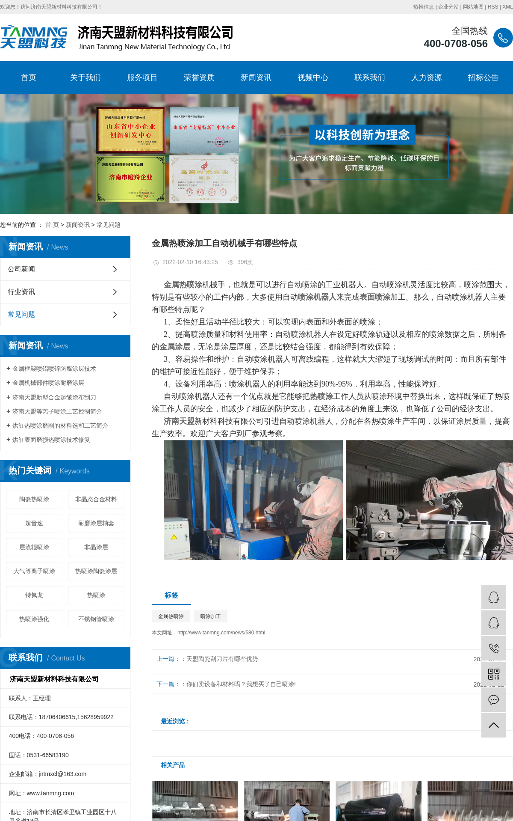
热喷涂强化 (34, 619)
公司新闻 (21, 269)
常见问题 (109, 224)
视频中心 (313, 77)
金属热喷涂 (171, 616)
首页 (28, 77)
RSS (493, 7)
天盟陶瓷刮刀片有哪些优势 (222, 658)
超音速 (34, 523)
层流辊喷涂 (34, 547)
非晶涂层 (96, 547)
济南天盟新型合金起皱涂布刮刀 (54, 397)
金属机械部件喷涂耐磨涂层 (48, 382)
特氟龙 (34, 595)
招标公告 (483, 77)
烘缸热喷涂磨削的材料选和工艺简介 (60, 425)
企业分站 (448, 7)
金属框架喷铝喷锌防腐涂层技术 (54, 368)
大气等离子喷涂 (34, 571)
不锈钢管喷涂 (96, 619)
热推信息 (423, 7)
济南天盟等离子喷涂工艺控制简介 (57, 411)
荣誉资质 (199, 77)
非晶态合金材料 (96, 499)
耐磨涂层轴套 (96, 523)
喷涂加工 (210, 616)
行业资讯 (21, 291)
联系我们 (369, 77)
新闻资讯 (256, 77)
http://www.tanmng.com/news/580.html (221, 633)
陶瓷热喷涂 (34, 499)
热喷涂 (96, 595)
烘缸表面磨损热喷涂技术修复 (51, 439)
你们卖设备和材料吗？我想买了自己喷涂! (241, 684)
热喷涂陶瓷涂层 (96, 571)
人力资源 (426, 77)
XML (507, 7)
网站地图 (473, 7)
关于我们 (85, 77)
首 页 (52, 224)
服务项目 (142, 77)
